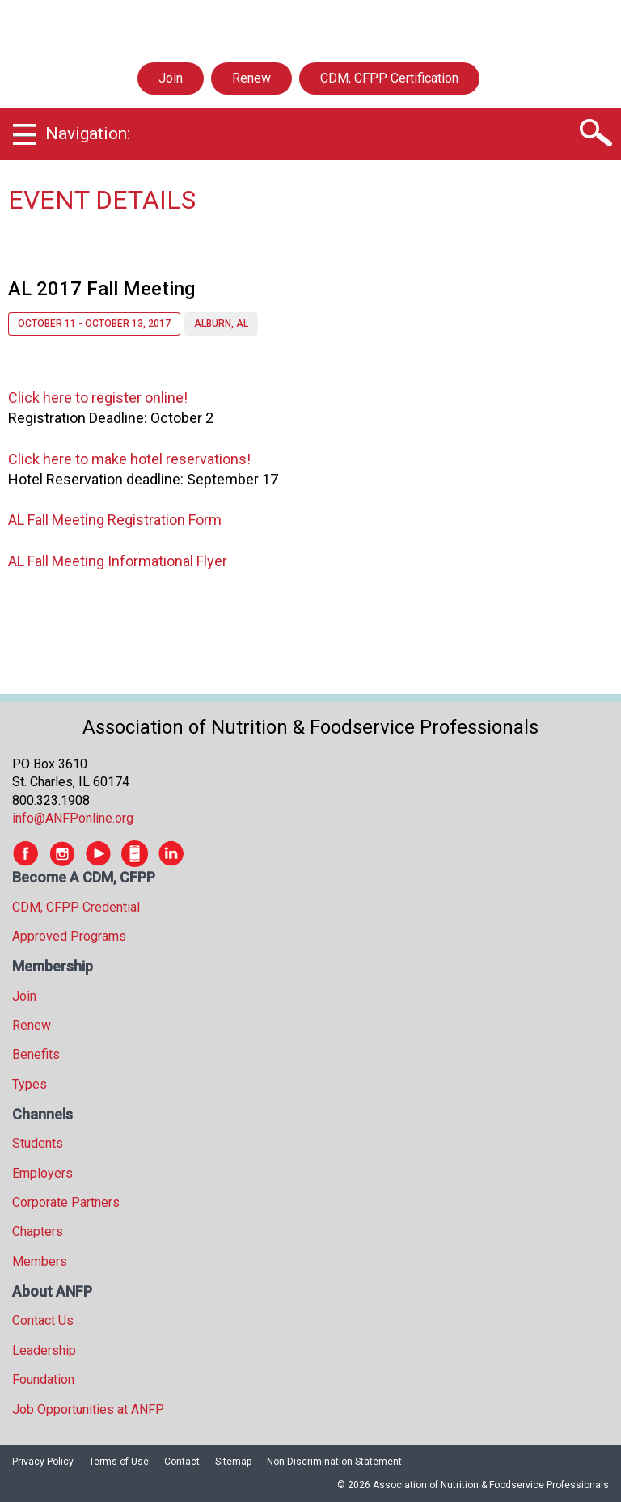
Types (29, 1084)
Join (170, 78)
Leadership (44, 1350)
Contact (182, 1461)
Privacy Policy (43, 1461)
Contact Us (43, 1320)
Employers (42, 1173)
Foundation (43, 1379)
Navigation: (87, 133)
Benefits (36, 1054)
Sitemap (233, 1461)
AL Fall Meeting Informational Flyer (117, 560)
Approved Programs (69, 936)
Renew (251, 78)
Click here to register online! (98, 397)
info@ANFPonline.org (72, 818)
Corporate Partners (66, 1202)
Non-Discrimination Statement (334, 1461)
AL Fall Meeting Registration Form (115, 519)
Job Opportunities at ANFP (88, 1409)
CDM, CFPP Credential (76, 907)
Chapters (37, 1231)
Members (39, 1261)
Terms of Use (119, 1461)
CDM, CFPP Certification (389, 78)
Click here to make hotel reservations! (129, 459)
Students (37, 1143)
